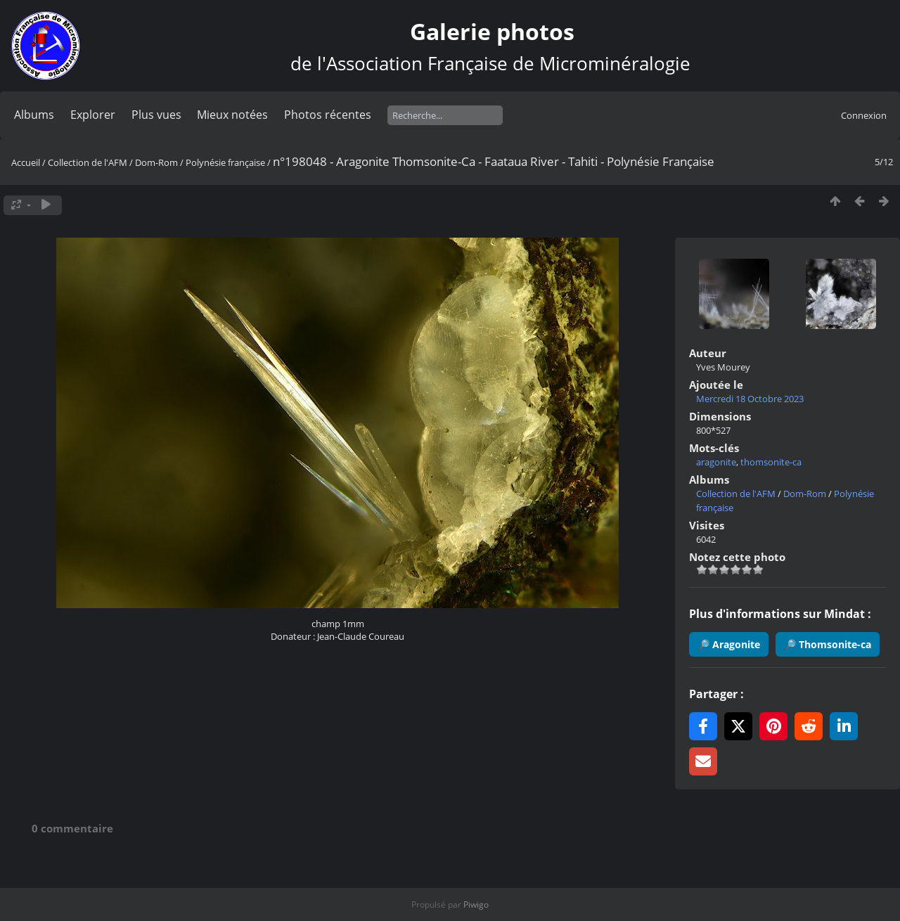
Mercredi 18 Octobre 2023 (750, 398)
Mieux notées (232, 114)
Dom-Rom (156, 162)
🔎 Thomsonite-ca (827, 644)
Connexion (864, 115)
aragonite (716, 462)
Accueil (25, 162)
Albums (34, 114)
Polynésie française (225, 162)
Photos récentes (327, 114)
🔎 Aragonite (729, 644)
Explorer (92, 114)
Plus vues (156, 114)
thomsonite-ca (771, 462)
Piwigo (476, 904)
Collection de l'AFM (87, 162)
